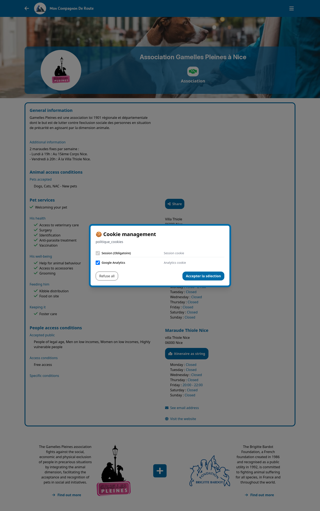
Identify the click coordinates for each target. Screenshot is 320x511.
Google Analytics (113, 263)
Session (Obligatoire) (116, 253)
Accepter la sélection (203, 276)
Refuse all (106, 276)
